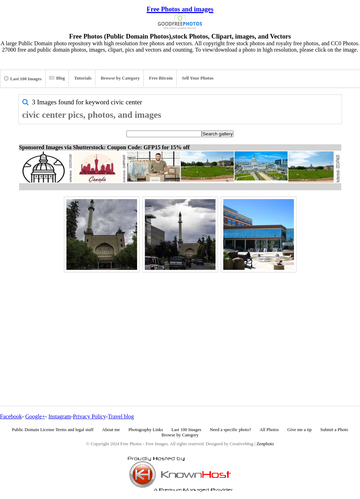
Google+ (35, 416)
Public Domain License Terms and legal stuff (53, 429)
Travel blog (121, 416)
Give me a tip (299, 429)
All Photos (269, 429)
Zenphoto (265, 443)
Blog (57, 78)
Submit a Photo (334, 429)
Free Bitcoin (161, 78)
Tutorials (83, 78)
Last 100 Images (23, 78)
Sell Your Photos (198, 78)
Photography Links (145, 429)
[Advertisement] (180, 323)
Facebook (11, 416)
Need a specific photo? (230, 429)
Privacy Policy (89, 416)
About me (111, 429)
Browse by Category (120, 78)
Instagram (59, 416)
